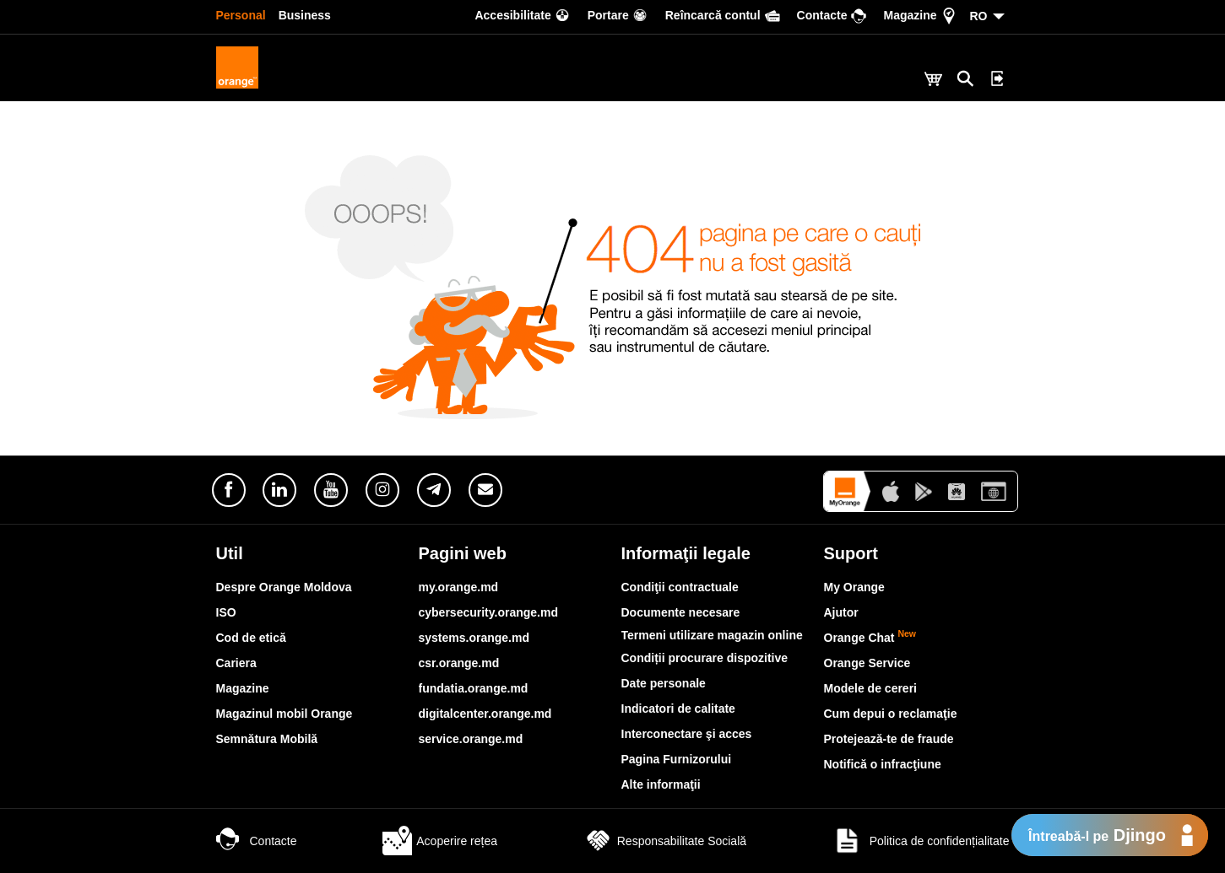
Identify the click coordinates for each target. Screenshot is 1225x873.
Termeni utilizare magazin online (712, 635)
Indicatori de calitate (678, 708)
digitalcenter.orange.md (485, 713)
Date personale (663, 683)
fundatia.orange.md (473, 688)
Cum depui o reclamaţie (890, 713)
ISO (226, 612)
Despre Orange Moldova (284, 587)
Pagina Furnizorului (676, 759)
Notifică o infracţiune (882, 764)
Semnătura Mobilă (267, 739)
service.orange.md (471, 739)
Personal (241, 15)
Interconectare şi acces (686, 734)
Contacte (256, 841)
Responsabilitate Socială (664, 841)
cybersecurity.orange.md (488, 612)
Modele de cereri (871, 688)
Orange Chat (870, 637)
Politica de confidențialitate (921, 841)
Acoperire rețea (439, 841)
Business (305, 15)
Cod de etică (251, 637)
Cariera (236, 663)
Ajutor (841, 612)
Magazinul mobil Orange (284, 713)
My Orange (854, 587)
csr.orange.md (459, 663)
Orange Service (867, 663)
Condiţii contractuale (680, 587)
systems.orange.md (474, 637)
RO (979, 16)
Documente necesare (680, 612)
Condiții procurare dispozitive (705, 658)
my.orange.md (459, 587)
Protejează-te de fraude (889, 739)
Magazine (242, 688)
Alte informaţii (661, 784)
